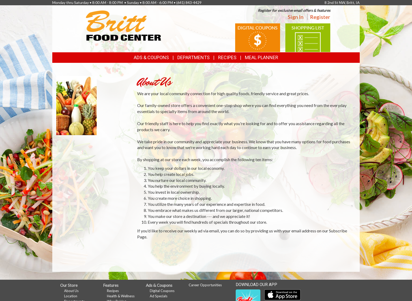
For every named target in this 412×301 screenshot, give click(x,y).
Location (70, 296)
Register (320, 17)
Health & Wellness (121, 296)
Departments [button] (193, 57)
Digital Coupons (162, 291)
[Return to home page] (123, 25)
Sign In (295, 17)
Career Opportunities (205, 285)
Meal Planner (261, 57)
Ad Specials (158, 296)
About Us (71, 291)
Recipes (227, 57)
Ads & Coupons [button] (151, 57)
